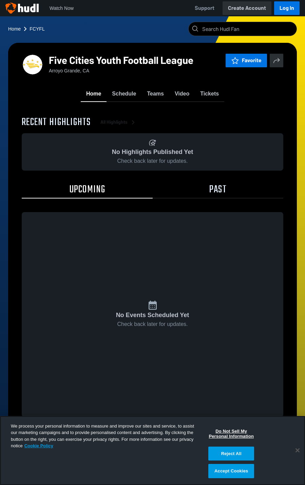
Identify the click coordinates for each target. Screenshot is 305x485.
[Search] (248, 29)
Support (204, 8)
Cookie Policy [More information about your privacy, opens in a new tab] (38, 445)
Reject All (231, 453)
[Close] (297, 450)
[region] (152, 450)
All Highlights (118, 122)
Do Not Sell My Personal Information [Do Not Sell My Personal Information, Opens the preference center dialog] (231, 434)
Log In (287, 8)
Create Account (247, 8)
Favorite (246, 60)
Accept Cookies (231, 470)
